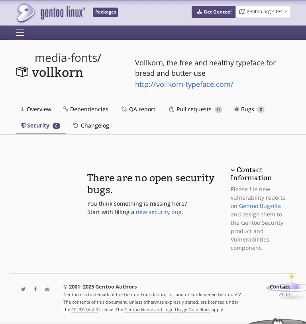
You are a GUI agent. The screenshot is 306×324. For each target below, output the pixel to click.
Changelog (90, 125)
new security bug (159, 212)
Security (41, 125)
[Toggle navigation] (20, 33)
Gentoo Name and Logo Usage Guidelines (167, 309)
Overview (36, 109)
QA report (137, 109)
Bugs (249, 109)
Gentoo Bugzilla (260, 206)
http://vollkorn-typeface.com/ (184, 84)
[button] (214, 12)
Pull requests (195, 109)
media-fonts (66, 57)
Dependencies (85, 109)
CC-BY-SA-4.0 (84, 309)
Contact (280, 286)
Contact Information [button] (251, 174)
